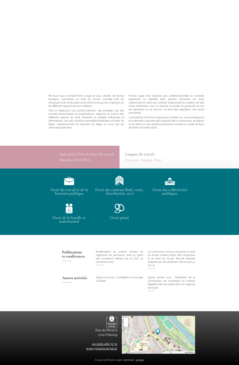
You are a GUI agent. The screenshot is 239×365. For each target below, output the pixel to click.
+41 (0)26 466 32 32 (200, 4)
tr (207, 12)
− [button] (126, 324)
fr (197, 12)
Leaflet (167, 352)
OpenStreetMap (178, 352)
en (202, 12)
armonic (140, 360)
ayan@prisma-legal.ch (168, 4)
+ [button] (126, 320)
